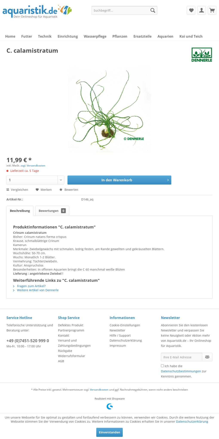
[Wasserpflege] (95, 36)
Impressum (118, 345)
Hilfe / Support (120, 335)
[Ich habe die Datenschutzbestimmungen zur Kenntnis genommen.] (162, 365)
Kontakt (63, 335)
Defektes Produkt (70, 325)
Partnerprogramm (71, 330)
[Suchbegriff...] (124, 10)
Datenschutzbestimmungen (181, 371)
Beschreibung (20, 211)
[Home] (10, 36)
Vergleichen (17, 190)
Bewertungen (52, 210)
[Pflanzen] (119, 36)
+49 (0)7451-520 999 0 (27, 340)
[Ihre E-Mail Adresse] (181, 357)
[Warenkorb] (212, 10)
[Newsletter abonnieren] (207, 357)
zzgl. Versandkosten (33, 165)
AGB (61, 361)
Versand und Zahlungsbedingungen (74, 343)
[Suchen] (152, 10)
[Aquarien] (165, 36)
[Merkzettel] (191, 10)
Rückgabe (65, 351)
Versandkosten (99, 389)
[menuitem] (124, 10)
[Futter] (26, 36)
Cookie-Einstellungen (125, 325)
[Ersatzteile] (142, 36)
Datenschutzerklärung (126, 340)
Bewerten (68, 190)
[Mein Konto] (201, 10)
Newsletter (117, 330)
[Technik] (45, 36)
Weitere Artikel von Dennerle (36, 290)
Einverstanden (109, 432)
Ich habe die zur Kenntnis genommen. (184, 371)
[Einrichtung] (68, 36)
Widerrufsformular (71, 356)
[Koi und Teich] (191, 36)
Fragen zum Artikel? (29, 286)
